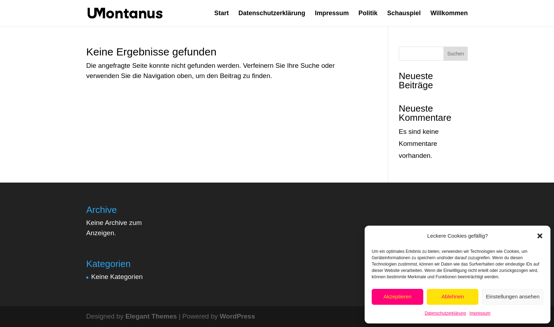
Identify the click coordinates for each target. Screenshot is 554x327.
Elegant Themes (151, 316)
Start (221, 14)
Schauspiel (404, 14)
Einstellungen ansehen (513, 296)
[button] (539, 235)
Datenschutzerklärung (445, 313)
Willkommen (449, 14)
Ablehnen (452, 296)
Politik (368, 14)
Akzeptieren (397, 296)
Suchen (455, 54)
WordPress (237, 316)
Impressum (480, 313)
